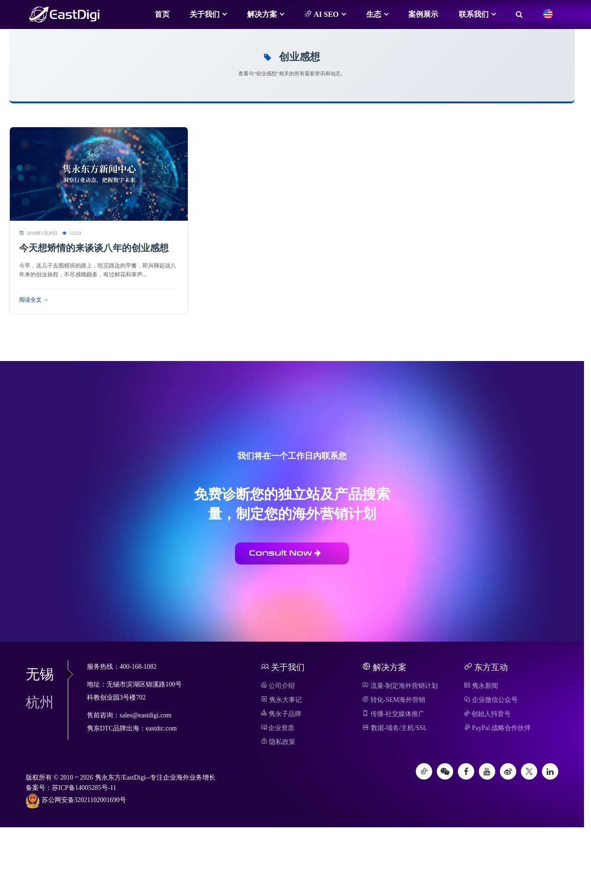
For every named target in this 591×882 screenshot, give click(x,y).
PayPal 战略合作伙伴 (497, 727)
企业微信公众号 (491, 699)
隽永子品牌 (281, 713)
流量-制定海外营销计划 (400, 685)
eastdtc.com (161, 728)
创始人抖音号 (487, 713)
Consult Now (285, 553)
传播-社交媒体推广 (393, 713)
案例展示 (423, 14)
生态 (373, 14)
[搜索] (519, 14)
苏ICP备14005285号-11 (84, 787)
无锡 (47, 674)
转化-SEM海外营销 (393, 699)
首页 (162, 14)
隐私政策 (278, 741)
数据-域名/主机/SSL (394, 727)
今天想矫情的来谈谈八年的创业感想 (94, 247)
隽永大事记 (281, 699)
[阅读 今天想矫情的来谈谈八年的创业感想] (99, 173)
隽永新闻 (481, 685)
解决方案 (262, 14)
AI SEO (321, 14)
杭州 (40, 702)
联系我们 (474, 14)
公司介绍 (278, 685)
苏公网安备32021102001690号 (76, 800)
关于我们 (205, 14)
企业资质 (278, 727)
